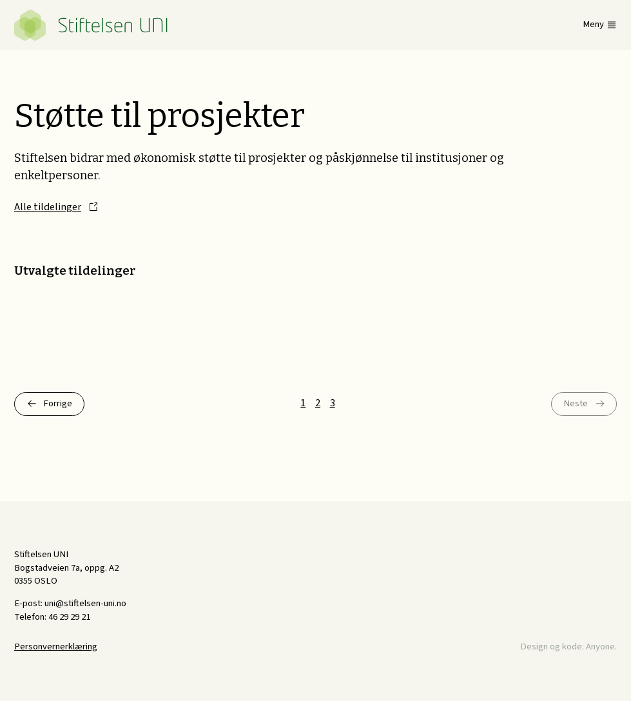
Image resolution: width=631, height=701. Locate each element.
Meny (593, 24)
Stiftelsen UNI (91, 25)
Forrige (57, 403)
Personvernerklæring (55, 646)
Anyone (600, 646)
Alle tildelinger (47, 207)
